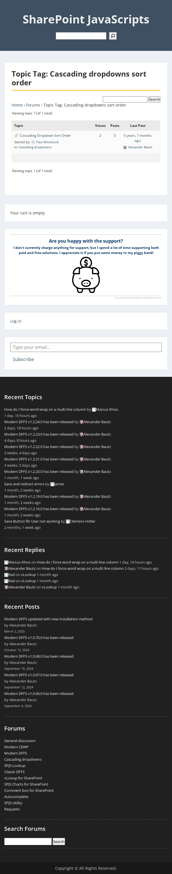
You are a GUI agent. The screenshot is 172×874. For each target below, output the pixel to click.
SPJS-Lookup (14, 765)
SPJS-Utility (13, 802)
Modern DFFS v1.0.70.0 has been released (39, 637)
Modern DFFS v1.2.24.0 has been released (39, 421)
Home (17, 105)
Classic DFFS (14, 771)
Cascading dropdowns (35, 147)
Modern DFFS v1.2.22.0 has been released (39, 446)
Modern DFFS (15, 753)
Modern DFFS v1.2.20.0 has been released (39, 471)
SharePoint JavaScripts (86, 19)
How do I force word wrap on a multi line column (45, 409)
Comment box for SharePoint (29, 790)
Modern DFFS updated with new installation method (48, 618)
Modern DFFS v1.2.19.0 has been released (39, 496)
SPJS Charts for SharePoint (26, 784)
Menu (10, 10)
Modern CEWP (16, 746)
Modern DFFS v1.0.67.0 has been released (39, 674)
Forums (33, 105)
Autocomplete (16, 796)
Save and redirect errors (24, 483)
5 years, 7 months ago (138, 138)
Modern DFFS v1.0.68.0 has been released (39, 656)
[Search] (113, 36)
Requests (12, 809)
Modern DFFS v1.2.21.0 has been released (39, 459)
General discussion (20, 740)
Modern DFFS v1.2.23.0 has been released (39, 434)
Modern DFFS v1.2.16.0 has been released (39, 508)
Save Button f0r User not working (32, 521)
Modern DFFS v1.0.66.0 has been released (39, 693)
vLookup (28, 574)
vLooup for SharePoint (23, 777)
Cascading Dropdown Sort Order (45, 135)
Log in (16, 321)
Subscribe (23, 359)
